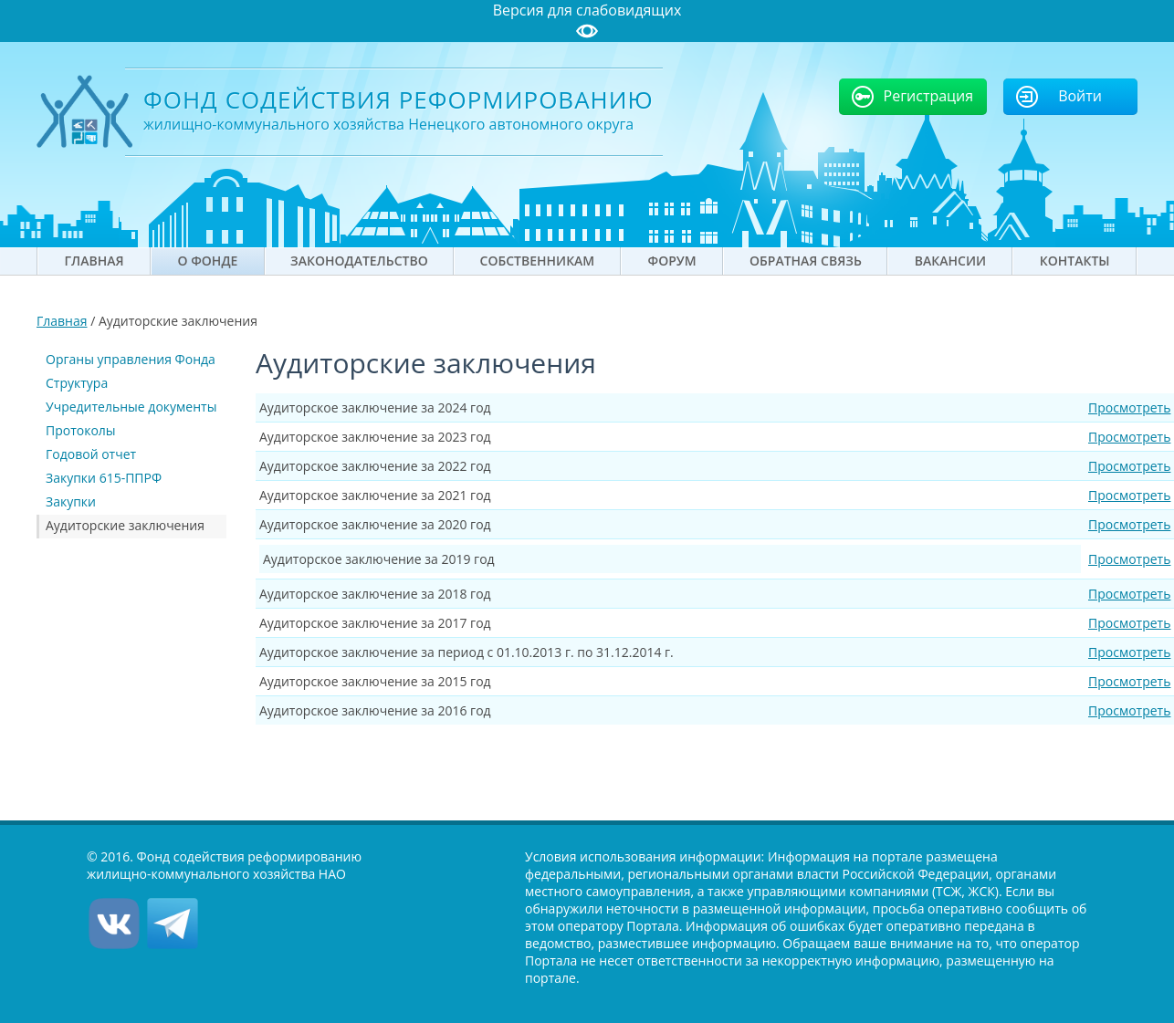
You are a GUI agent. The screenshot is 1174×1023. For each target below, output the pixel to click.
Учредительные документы (131, 406)
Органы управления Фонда (130, 359)
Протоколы (81, 430)
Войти (1080, 96)
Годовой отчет (91, 454)
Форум (672, 260)
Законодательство (359, 260)
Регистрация (929, 96)
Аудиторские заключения (125, 525)
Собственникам (537, 260)
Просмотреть (1129, 407)
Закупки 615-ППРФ (104, 477)
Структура (77, 382)
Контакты (1075, 260)
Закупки (71, 501)
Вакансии (950, 260)
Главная (94, 260)
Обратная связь (805, 260)
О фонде (208, 260)
